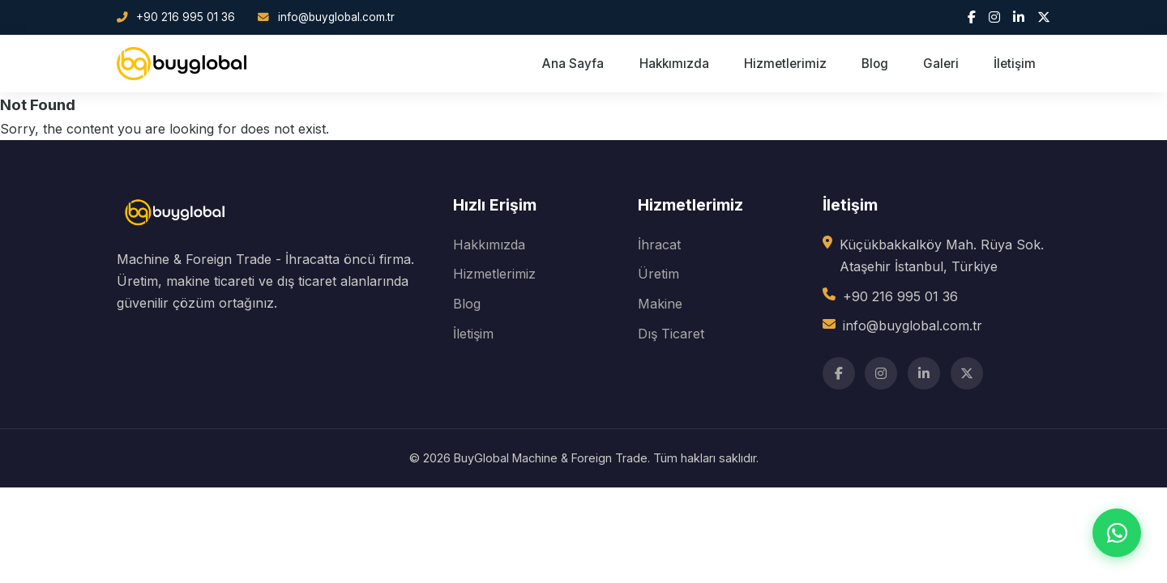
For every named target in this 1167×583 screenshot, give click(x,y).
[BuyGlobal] (177, 237)
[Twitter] (1043, 17)
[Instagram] (994, 17)
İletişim (1015, 63)
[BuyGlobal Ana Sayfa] (181, 64)
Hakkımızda (674, 63)
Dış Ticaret (671, 334)
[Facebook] (972, 17)
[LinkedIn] (1018, 17)
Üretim (658, 274)
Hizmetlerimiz (785, 63)
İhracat (659, 244)
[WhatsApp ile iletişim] (1116, 533)
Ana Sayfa (573, 63)
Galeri (941, 63)
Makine (660, 304)
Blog (874, 63)
